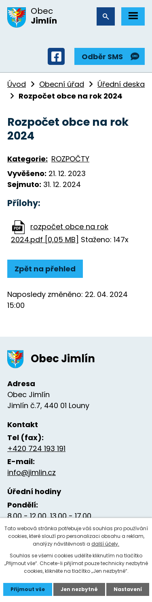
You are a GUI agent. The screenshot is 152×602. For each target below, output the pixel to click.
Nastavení (128, 589)
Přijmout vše (28, 589)
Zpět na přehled (45, 269)
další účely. (105, 543)
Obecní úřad (61, 84)
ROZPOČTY (70, 159)
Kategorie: (27, 159)
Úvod (16, 84)
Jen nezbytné (79, 589)
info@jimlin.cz (31, 472)
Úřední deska (121, 84)
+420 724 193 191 (36, 448)
